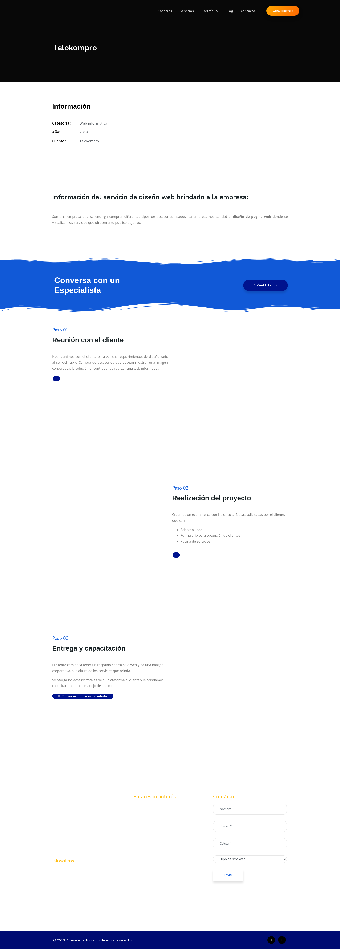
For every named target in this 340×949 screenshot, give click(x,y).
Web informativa (159, 828)
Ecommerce (156, 820)
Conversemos (283, 11)
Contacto (248, 11)
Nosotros (169, 11)
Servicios (190, 11)
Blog (231, 11)
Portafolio (212, 11)
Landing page (157, 836)
